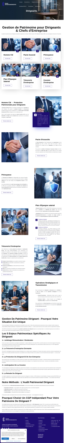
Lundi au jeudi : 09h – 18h (56, 421)
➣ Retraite (40, 427)
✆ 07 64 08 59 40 (55, 425)
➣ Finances (40, 424)
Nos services (26, 2)
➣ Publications (28, 424)
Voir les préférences (21, 438)
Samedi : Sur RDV (55, 424)
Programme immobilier (35, 2)
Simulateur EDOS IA (23, 6)
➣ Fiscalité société (41, 431)
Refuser (13, 438)
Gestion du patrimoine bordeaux (41, 436)
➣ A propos (28, 422)
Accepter (5, 438)
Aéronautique (37, 6)
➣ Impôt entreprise (41, 428)
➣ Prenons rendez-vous (30, 427)
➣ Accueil (27, 421)
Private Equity (30, 6)
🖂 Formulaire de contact (56, 427)
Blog (42, 2)
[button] (25, 430)
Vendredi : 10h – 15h (55, 422)
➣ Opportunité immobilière (30, 425)
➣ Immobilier (40, 422)
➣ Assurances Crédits (42, 425)
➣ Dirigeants (40, 421)
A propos (21, 2)
